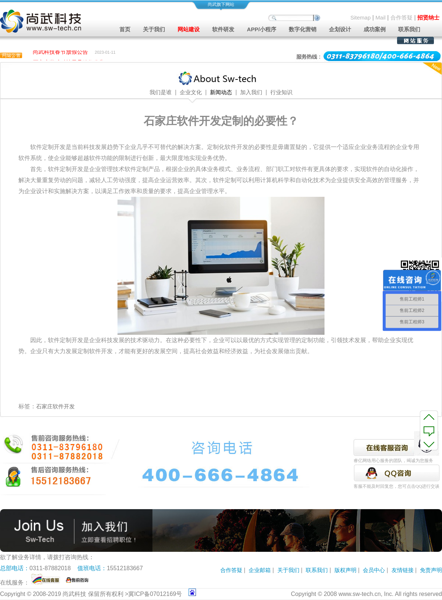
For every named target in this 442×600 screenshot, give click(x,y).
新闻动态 (221, 92)
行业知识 (281, 92)
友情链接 (403, 570)
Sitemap (360, 17)
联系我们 (409, 29)
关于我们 (288, 570)
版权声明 (345, 570)
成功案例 (375, 29)
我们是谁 (161, 92)
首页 (124, 29)
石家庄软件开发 (55, 406)
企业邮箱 (260, 570)
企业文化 (191, 92)
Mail (380, 17)
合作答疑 (401, 17)
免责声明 (431, 570)
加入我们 (251, 92)
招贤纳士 (428, 17)
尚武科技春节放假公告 (60, 52)
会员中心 (374, 570)
